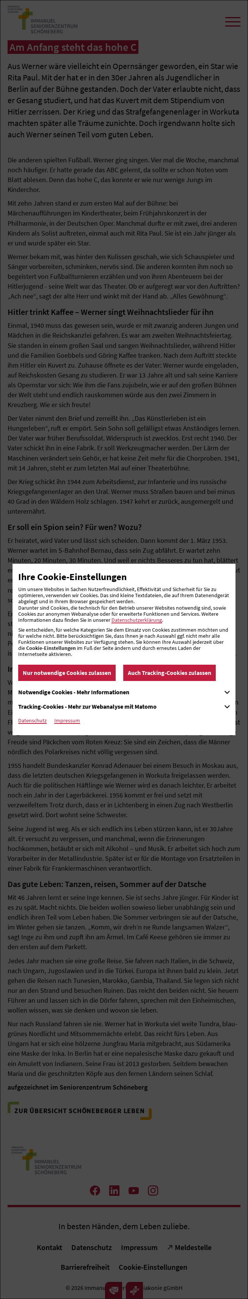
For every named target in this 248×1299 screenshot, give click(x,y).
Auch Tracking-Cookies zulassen (169, 672)
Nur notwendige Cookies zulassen (67, 672)
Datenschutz (32, 720)
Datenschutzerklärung (136, 619)
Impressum (67, 720)
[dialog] (124, 649)
